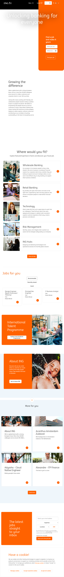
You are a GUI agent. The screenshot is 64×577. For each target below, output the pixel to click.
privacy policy (49, 531)
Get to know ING (15, 381)
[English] (56, 3)
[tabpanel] (32, 297)
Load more (32, 492)
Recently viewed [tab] (32, 282)
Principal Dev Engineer (29, 292)
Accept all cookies (46, 571)
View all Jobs (32, 256)
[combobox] (51, 51)
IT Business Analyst (51, 291)
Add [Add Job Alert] (54, 527)
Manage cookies (39, 563)
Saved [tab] (32, 286)
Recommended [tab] (32, 278)
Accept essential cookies (30, 571)
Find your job (50, 57)
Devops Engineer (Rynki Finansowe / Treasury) (11, 293)
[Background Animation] (20, 35)
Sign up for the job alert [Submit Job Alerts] (44, 538)
